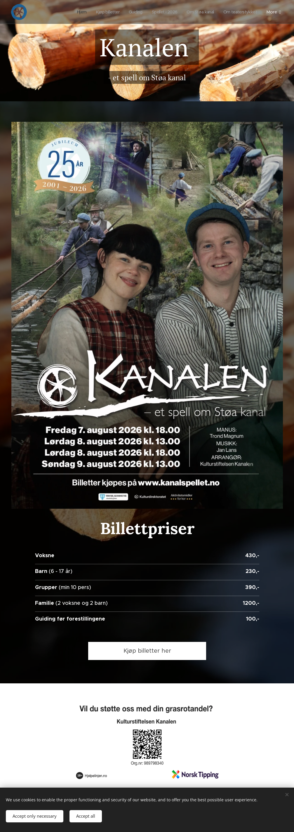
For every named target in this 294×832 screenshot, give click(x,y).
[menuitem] (71, 12)
